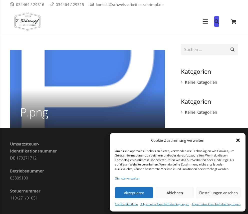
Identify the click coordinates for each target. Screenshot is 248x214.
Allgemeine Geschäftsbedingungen (164, 204)
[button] (237, 140)
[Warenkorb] (233, 21)
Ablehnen (175, 192)
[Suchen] (232, 49)
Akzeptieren (134, 192)
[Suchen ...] (209, 49)
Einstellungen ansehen (218, 192)
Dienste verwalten (127, 178)
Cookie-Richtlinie (126, 204)
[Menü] (205, 21)
